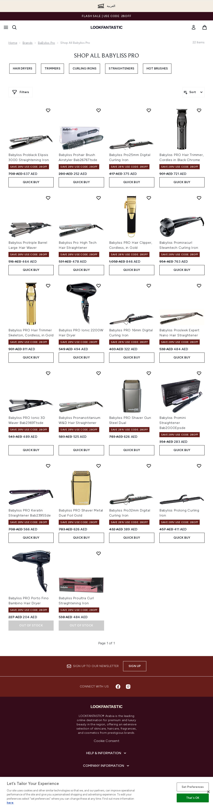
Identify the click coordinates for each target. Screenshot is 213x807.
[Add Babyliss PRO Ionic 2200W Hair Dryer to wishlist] (99, 286)
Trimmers (52, 68)
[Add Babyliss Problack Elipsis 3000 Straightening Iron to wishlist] (48, 110)
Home (12, 43)
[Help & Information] (106, 753)
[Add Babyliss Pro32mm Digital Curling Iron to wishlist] (149, 466)
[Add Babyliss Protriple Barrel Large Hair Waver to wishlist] (48, 198)
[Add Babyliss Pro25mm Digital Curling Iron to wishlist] (149, 110)
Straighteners (121, 68)
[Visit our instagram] (128, 687)
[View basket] (204, 27)
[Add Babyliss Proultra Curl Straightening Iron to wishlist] (99, 553)
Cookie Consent (106, 741)
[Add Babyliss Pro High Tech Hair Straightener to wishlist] (99, 198)
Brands (28, 43)
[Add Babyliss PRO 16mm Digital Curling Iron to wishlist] (149, 286)
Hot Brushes (157, 68)
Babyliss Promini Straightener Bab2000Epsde (172, 423)
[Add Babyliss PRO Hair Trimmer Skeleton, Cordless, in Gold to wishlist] (48, 286)
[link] (194, 27)
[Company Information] (106, 766)
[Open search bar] (14, 27)
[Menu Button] (5, 27)
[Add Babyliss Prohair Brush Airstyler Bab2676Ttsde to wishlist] (99, 110)
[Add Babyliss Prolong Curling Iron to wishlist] (199, 466)
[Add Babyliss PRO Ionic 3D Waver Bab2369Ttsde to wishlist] (48, 373)
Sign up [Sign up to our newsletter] (135, 666)
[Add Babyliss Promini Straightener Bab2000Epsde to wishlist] (199, 373)
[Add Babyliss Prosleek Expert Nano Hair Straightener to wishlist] (199, 286)
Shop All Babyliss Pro (106, 56)
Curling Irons (85, 68)
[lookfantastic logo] (106, 27)
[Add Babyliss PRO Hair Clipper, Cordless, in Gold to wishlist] (149, 198)
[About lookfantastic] (106, 778)
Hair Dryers (22, 68)
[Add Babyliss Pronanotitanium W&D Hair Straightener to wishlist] (99, 373)
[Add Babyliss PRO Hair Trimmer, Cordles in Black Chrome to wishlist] (199, 110)
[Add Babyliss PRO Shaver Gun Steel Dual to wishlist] (149, 373)
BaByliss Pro (46, 43)
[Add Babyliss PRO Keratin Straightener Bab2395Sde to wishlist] (48, 466)
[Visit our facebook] (118, 687)
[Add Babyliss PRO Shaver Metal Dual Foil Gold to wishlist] (99, 466)
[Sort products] (193, 92)
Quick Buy (31, 182)
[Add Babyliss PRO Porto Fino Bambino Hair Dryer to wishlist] (48, 553)
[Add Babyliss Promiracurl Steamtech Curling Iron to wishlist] (199, 198)
